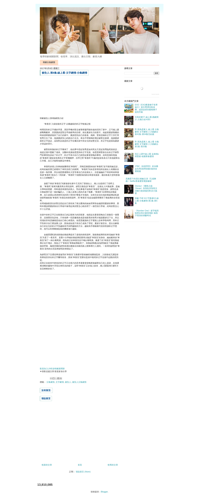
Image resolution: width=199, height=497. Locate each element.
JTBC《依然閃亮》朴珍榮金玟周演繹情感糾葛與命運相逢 (146, 168)
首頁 (80, 465)
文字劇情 (60, 382)
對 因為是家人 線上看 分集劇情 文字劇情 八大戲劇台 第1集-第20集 (147, 144)
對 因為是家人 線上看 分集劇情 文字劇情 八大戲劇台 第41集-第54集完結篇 (147, 131)
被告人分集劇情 (79, 382)
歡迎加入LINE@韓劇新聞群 (52, 369)
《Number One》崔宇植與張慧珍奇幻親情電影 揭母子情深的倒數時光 (147, 213)
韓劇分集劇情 (49, 62)
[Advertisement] (80, 96)
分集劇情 (50, 382)
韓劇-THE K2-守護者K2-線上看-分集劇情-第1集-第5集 (147, 200)
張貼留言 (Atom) (83, 472)
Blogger (104, 492)
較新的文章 (47, 465)
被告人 (68, 382)
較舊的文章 (113, 465)
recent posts (155, 94)
